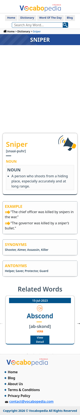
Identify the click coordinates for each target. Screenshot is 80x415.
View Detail (40, 340)
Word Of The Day (50, 17)
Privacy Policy (19, 395)
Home (11, 17)
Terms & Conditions (24, 389)
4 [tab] (46, 354)
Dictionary (27, 17)
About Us (15, 384)
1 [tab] (27, 354)
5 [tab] (53, 354)
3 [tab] (40, 354)
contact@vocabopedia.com (31, 401)
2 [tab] (34, 354)
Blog (70, 17)
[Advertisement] (39, 91)
